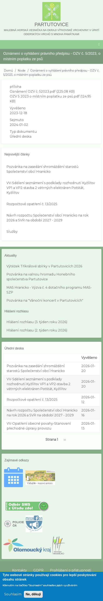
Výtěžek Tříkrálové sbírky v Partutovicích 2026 (44, 266)
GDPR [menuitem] (38, 570)
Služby (12, 232)
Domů (8, 70)
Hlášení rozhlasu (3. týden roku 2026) (36, 322)
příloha (15, 87)
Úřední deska (20, 136)
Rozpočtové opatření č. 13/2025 (31, 204)
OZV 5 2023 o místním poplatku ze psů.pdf (45, 96)
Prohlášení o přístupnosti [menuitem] (70, 570)
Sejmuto (17, 120)
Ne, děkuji (33, 597)
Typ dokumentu (23, 132)
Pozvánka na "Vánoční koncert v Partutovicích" (44, 300)
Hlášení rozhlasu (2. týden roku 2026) (36, 330)
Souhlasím (12, 597)
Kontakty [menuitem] (19, 570)
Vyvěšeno (17, 108)
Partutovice (51, 24)
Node (21, 70)
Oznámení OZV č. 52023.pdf (32, 91)
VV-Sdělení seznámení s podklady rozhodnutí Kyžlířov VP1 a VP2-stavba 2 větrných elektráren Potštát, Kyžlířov (50, 188)
